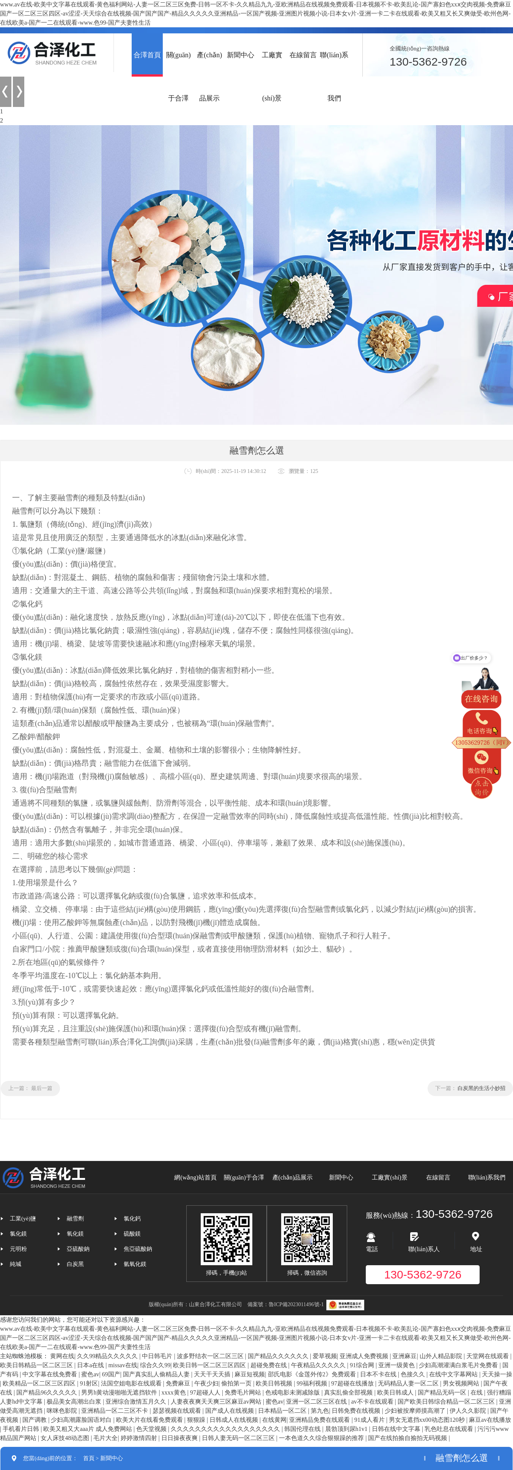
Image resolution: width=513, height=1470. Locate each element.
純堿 (15, 1264)
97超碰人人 (206, 1392)
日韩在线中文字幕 (397, 1429)
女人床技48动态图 (66, 1438)
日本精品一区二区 (283, 1410)
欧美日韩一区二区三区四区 (210, 1365)
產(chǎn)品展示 (209, 76)
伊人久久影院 (469, 1410)
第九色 (320, 1410)
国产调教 (35, 1420)
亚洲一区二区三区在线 (317, 1401)
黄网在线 (62, 1356)
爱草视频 (325, 1356)
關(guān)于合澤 (178, 76)
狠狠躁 (197, 1420)
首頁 (88, 1458)
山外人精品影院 (442, 1356)
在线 (477, 1392)
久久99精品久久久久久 (108, 1356)
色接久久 (413, 1374)
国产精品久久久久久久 (279, 1356)
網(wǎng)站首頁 (195, 1177)
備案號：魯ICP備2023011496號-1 (285, 1304)
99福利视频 (313, 1383)
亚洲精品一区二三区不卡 (115, 1410)
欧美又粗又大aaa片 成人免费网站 (88, 1429)
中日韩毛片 (158, 1356)
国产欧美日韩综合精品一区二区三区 (447, 1401)
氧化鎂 (75, 1234)
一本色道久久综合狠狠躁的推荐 (322, 1438)
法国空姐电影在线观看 (132, 1383)
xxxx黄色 (174, 1392)
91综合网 (363, 1365)
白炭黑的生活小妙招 (481, 1088)
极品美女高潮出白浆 (75, 1401)
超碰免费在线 (269, 1365)
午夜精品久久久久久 (319, 1365)
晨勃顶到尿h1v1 (347, 1429)
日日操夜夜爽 (180, 1438)
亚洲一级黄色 (397, 1365)
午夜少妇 (206, 1383)
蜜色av (90, 1374)
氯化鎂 (18, 1234)
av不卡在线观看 (373, 1401)
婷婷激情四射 (140, 1438)
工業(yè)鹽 (23, 1219)
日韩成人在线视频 (234, 1420)
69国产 (111, 1374)
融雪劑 (75, 1219)
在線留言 (303, 55)
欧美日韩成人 (396, 1392)
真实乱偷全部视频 (349, 1392)
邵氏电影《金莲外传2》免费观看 (312, 1374)
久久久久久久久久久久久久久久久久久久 (226, 1429)
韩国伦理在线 (303, 1429)
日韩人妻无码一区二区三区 (239, 1438)
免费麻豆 (179, 1383)
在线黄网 (274, 1420)
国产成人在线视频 (230, 1410)
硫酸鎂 (132, 1234)
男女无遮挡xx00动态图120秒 (427, 1420)
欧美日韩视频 (275, 1383)
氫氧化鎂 (135, 1264)
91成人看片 (370, 1420)
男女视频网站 (462, 1383)
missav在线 (123, 1365)
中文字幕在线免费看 (50, 1374)
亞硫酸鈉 (78, 1249)
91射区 (89, 1383)
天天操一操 (497, 1374)
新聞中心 (240, 55)
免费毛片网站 (244, 1392)
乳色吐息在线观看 (450, 1429)
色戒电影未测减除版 (293, 1392)
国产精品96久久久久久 (47, 1392)
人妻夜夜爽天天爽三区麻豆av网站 (217, 1401)
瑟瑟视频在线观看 (178, 1410)
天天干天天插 (213, 1374)
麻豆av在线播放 (490, 1420)
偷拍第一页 (237, 1383)
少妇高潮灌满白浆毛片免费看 (459, 1365)
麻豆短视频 (249, 1374)
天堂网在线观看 (488, 1356)
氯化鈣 (132, 1219)
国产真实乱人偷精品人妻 (157, 1374)
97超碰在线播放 (353, 1383)
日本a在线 (91, 1365)
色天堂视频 (152, 1429)
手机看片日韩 (22, 1429)
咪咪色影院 (63, 1410)
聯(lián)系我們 (334, 76)
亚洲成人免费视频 (365, 1356)
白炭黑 (75, 1264)
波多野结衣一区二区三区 (211, 1356)
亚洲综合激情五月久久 (136, 1401)
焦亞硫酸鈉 (138, 1249)
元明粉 (18, 1249)
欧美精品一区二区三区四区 (40, 1383)
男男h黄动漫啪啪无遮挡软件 (120, 1392)
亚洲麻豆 (404, 1356)
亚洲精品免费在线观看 (320, 1420)
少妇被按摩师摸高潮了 (416, 1410)
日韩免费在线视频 (357, 1410)
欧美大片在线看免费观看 (150, 1420)
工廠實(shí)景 (272, 76)
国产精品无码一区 (443, 1392)
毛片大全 (105, 1438)
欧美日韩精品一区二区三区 (37, 1365)
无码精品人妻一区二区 (409, 1383)
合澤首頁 (147, 55)
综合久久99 (155, 1365)
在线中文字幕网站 (454, 1374)
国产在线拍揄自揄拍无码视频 (408, 1438)
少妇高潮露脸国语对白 (82, 1420)
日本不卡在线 (379, 1374)
